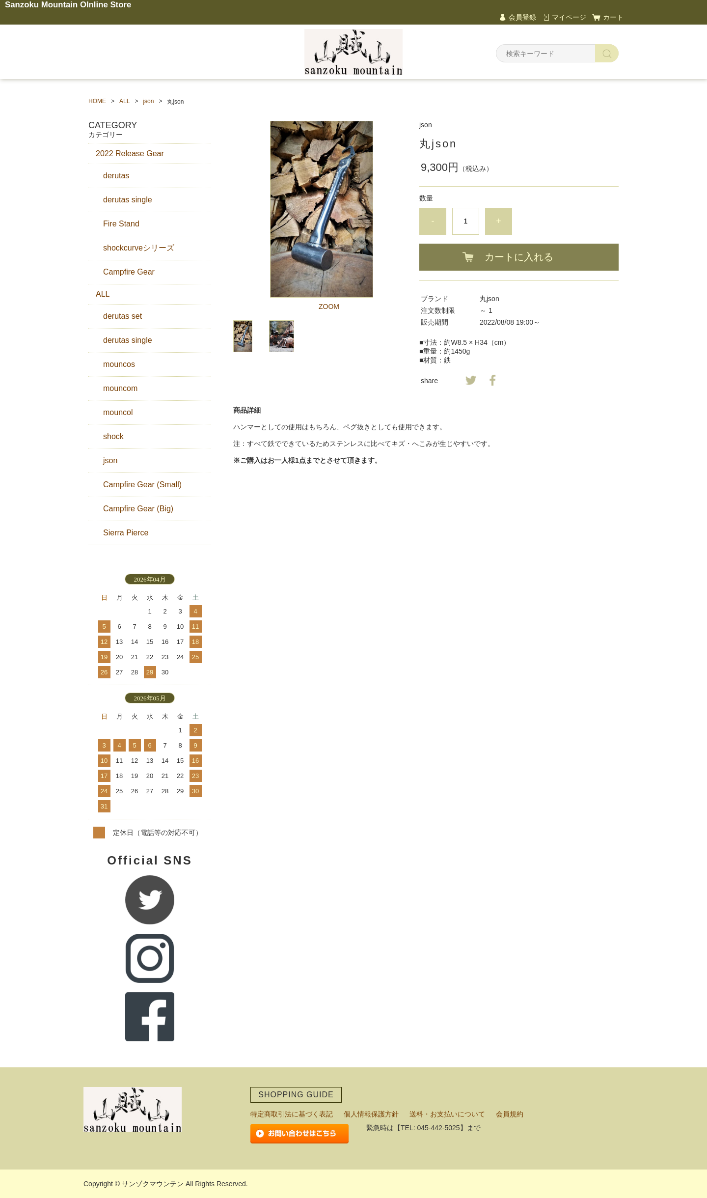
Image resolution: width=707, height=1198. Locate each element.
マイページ (569, 17)
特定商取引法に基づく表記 (291, 1114)
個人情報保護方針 (371, 1114)
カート (613, 17)
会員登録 (522, 17)
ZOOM (329, 306)
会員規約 (509, 1114)
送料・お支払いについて (447, 1114)
